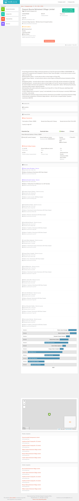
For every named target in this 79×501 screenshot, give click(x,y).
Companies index (28, 6)
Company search (61, 2)
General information (10, 9)
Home (22, 6)
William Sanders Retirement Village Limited (31, 449)
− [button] (24, 403)
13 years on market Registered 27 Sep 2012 (68, 10)
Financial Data (9, 19)
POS (39, 6)
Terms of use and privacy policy (39, 499)
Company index (71, 2)
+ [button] (24, 401)
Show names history (49, 41)
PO (35, 6)
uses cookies (13, 497)
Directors (8, 23)
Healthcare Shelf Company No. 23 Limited (31, 445)
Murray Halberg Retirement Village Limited (31, 453)
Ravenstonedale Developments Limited (31, 437)
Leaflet (59, 429)
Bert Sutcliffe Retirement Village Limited (31, 468)
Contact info (9, 14)
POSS (42, 6)
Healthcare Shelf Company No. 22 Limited (31, 441)
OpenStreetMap (69, 429)
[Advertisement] (10, 50)
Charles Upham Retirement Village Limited (31, 457)
